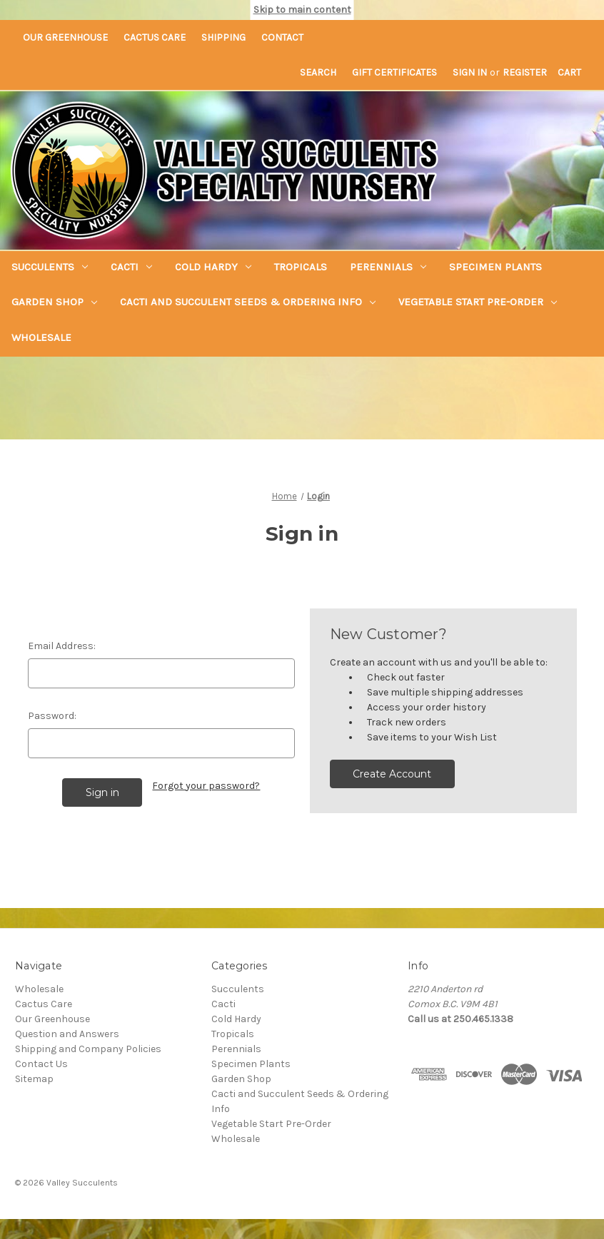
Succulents (49, 266)
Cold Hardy (213, 266)
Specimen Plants (495, 266)
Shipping (223, 37)
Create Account (392, 774)
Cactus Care (155, 37)
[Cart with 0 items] (569, 72)
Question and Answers (67, 1034)
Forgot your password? (206, 786)
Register (525, 72)
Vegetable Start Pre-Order (477, 301)
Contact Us (41, 1064)
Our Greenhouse (65, 37)
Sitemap (34, 1079)
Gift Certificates (394, 72)
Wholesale (41, 337)
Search (318, 72)
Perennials (388, 266)
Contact (282, 37)
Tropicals (300, 266)
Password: (52, 716)
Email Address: (62, 646)
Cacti (131, 266)
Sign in (470, 72)
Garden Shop (54, 301)
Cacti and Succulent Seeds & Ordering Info (248, 301)
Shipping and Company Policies (88, 1049)
